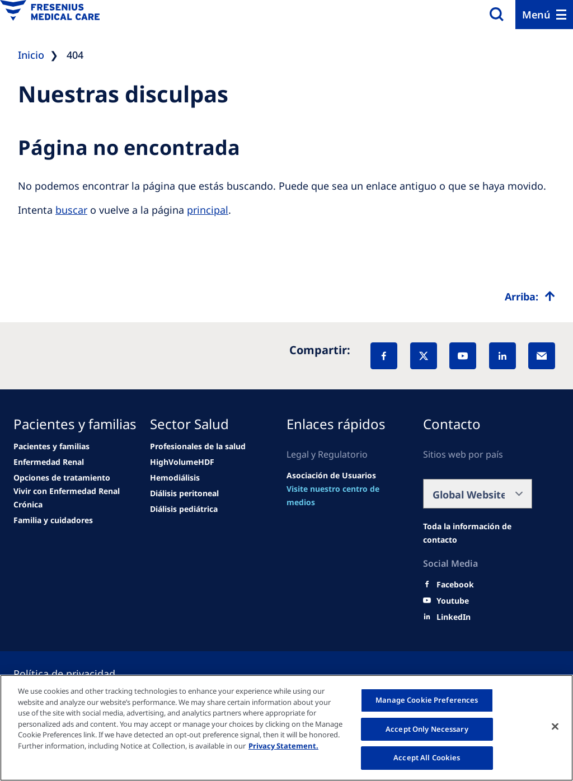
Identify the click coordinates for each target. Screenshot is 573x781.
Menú (536, 14)
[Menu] (544, 14)
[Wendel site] (51, 446)
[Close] (555, 726)
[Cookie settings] (77, 673)
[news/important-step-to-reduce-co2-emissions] (48, 462)
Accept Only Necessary (427, 729)
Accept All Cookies (426, 757)
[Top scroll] (530, 296)
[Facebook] (383, 355)
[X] (423, 355)
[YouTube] (462, 355)
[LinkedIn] (502, 355)
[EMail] (541, 355)
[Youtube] (452, 601)
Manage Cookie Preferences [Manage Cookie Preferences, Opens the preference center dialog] (426, 700)
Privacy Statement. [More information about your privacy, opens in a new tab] (283, 746)
